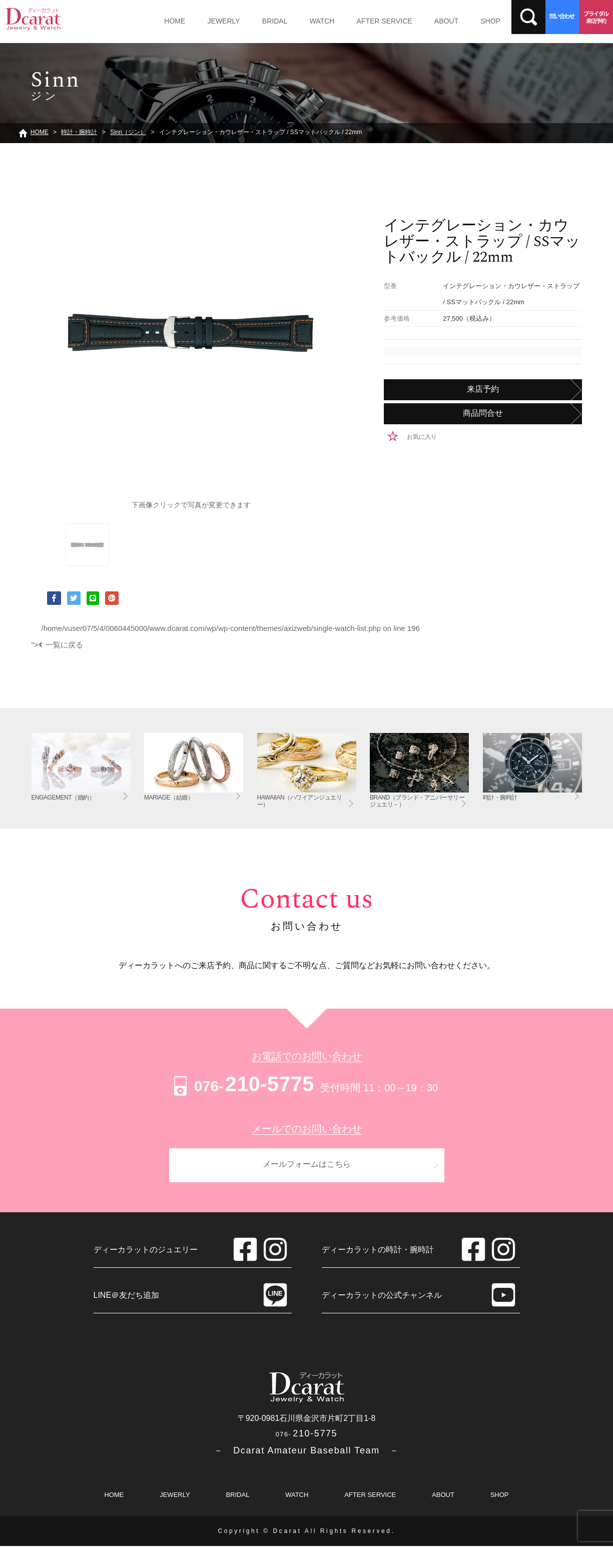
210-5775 (242, 1084)
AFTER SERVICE (366, 21)
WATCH (308, 21)
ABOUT (424, 21)
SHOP (465, 21)
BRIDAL (265, 21)
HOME (172, 21)
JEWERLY (218, 21)
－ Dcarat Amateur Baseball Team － (306, 1452)
